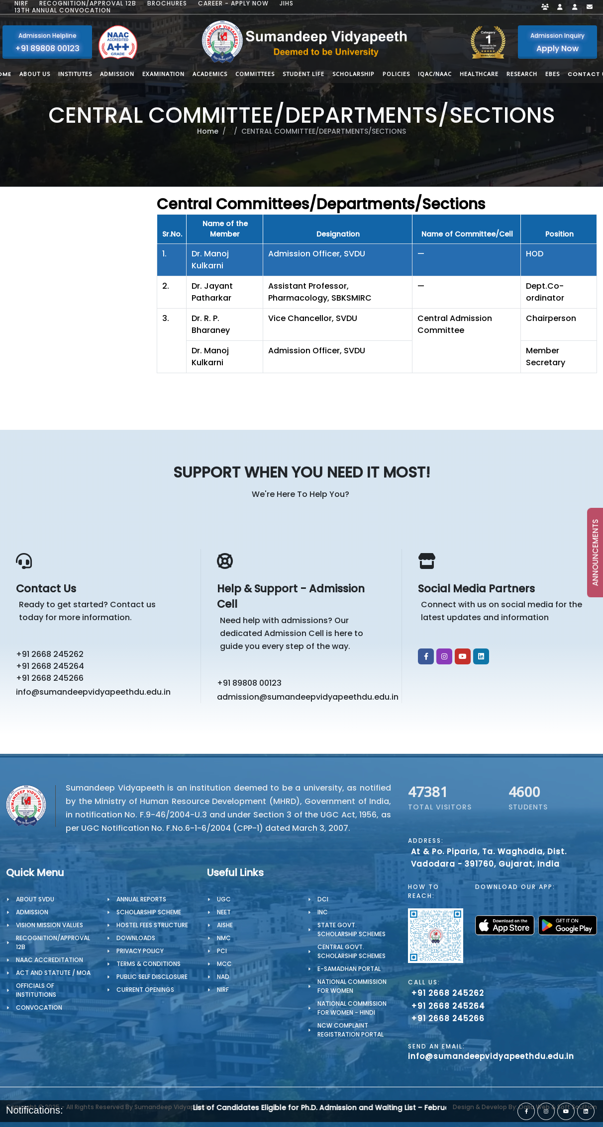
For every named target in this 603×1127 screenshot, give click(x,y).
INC (322, 912)
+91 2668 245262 (50, 654)
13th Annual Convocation (62, 10)
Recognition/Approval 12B (87, 3)
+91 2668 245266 (50, 678)
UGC (224, 899)
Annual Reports (141, 899)
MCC (224, 964)
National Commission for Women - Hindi (352, 1008)
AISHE (225, 925)
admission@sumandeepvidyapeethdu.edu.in (304, 697)
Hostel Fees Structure (152, 925)
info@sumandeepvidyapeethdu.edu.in (93, 692)
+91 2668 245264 (50, 666)
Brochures (167, 3)
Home (207, 131)
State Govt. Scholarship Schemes (351, 929)
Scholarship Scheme (148, 912)
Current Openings (145, 989)
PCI (222, 951)
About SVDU (35, 899)
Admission (32, 912)
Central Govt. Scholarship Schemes (351, 951)
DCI (322, 899)
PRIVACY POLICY (140, 951)
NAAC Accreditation (49, 960)
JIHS (287, 3)
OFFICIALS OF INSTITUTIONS (36, 990)
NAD (223, 976)
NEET (224, 912)
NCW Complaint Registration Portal (350, 1030)
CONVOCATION (39, 1007)
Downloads (135, 938)
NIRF (21, 3)
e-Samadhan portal (349, 969)
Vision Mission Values (49, 925)
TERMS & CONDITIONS (148, 964)
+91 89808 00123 (249, 683)
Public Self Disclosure (152, 976)
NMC (224, 938)
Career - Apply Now (233, 3)
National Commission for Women (352, 986)
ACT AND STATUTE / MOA (53, 972)
